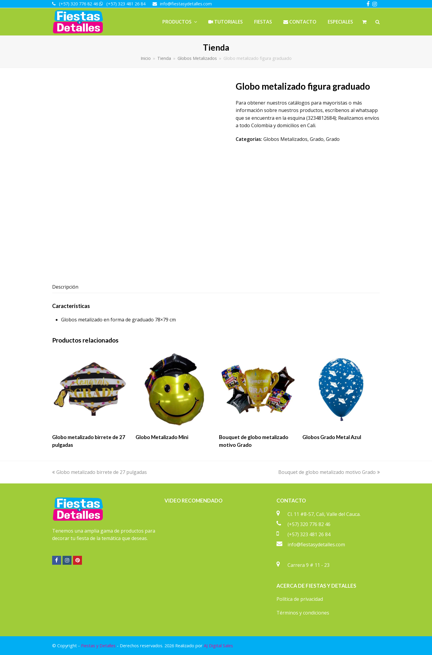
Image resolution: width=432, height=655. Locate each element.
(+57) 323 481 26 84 (309, 534)
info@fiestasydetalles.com (316, 544)
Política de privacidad (299, 599)
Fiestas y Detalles (98, 645)
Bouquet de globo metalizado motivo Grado (329, 472)
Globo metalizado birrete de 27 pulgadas (99, 472)
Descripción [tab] (65, 287)
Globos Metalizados (285, 139)
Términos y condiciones (302, 612)
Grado (317, 139)
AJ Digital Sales (218, 645)
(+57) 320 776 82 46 (309, 524)
